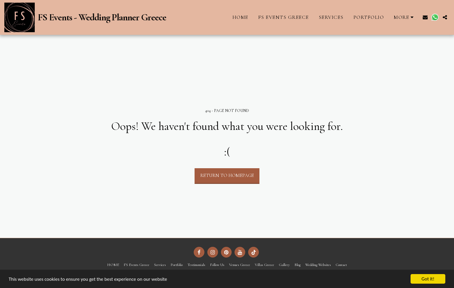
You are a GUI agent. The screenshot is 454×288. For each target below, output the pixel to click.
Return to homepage (227, 175)
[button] (425, 17)
